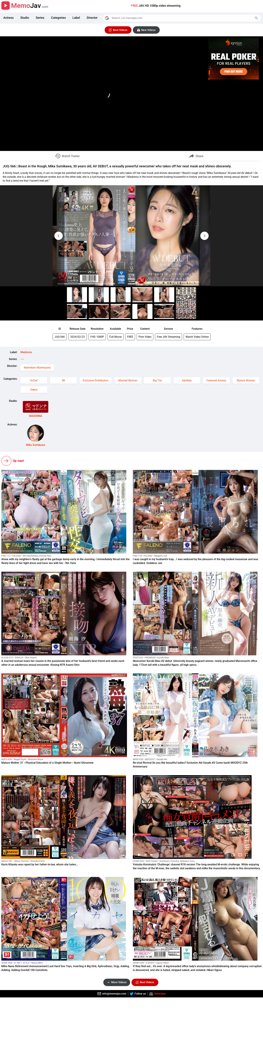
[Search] (182, 18)
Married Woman (127, 380)
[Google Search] (256, 18)
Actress (8, 17)
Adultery (187, 380)
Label (76, 17)
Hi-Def (34, 380)
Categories (58, 17)
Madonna (26, 352)
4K (63, 380)
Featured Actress (216, 380)
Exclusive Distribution (95, 380)
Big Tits (157, 380)
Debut (33, 389)
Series (40, 17)
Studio (24, 17)
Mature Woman (246, 380)
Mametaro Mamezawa (37, 367)
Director (92, 17)
